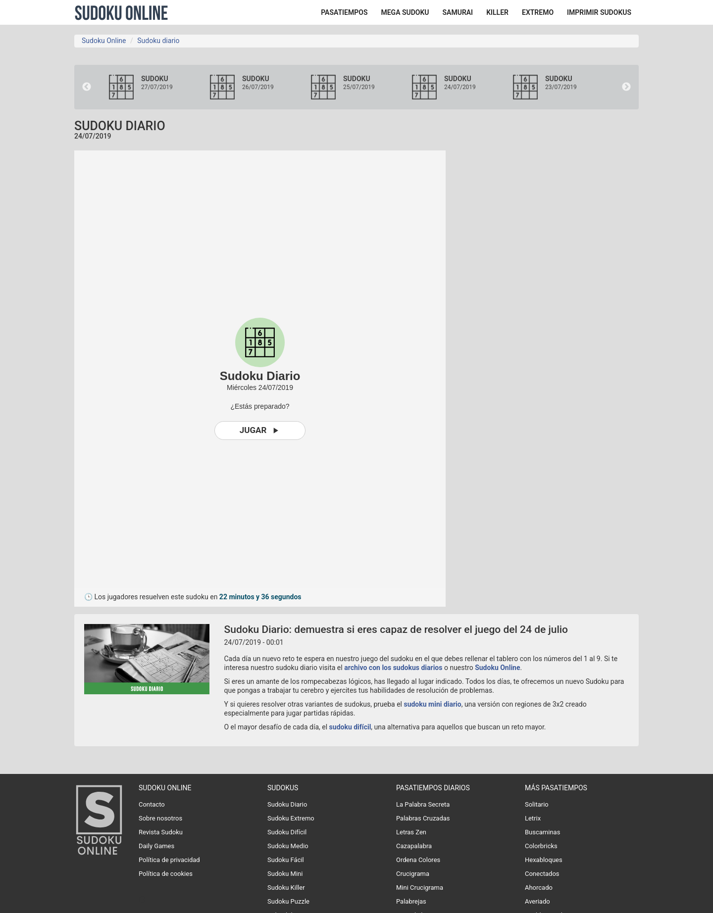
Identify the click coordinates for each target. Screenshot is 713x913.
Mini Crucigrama (419, 887)
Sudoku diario (158, 41)
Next (626, 87)
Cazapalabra (414, 846)
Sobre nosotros (160, 818)
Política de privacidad (169, 860)
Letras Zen (411, 832)
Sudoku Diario (287, 804)
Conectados (542, 873)
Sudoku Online (121, 12)
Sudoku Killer (286, 887)
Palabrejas (411, 901)
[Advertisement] (549, 298)
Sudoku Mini (285, 873)
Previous (87, 87)
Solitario (537, 804)
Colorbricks (541, 846)
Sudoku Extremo (290, 818)
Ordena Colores (418, 860)
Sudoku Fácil (285, 860)
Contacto (152, 804)
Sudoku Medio (287, 846)
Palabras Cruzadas (423, 818)
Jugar (260, 430)
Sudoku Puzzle (288, 901)
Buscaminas (542, 832)
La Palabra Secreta (423, 804)
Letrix (533, 818)
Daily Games (156, 846)
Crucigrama (412, 873)
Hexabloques (543, 860)
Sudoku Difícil (286, 832)
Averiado (537, 901)
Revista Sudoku (161, 832)
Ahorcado (539, 887)
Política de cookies (166, 873)
